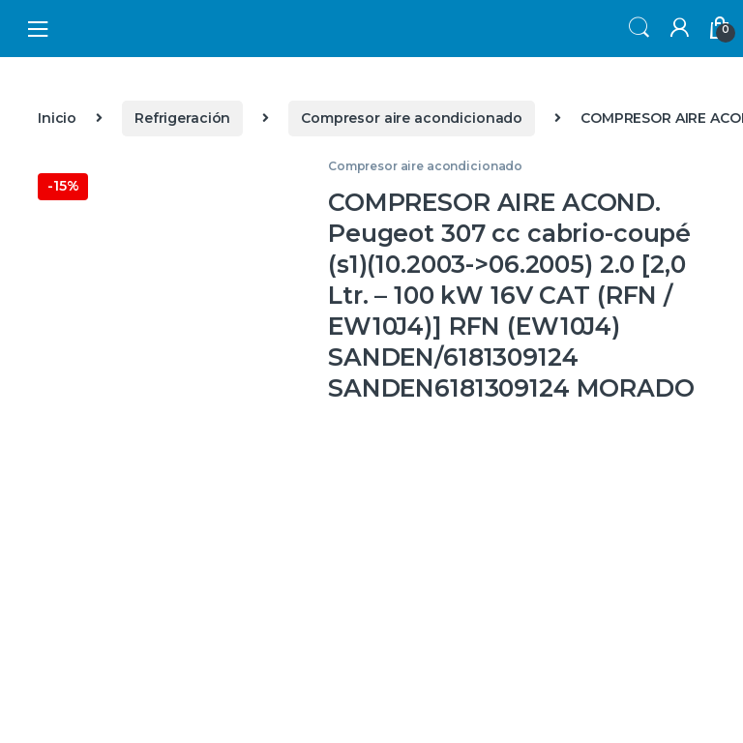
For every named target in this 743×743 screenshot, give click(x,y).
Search (636, 28)
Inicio (57, 118)
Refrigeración (182, 118)
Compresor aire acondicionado (411, 118)
